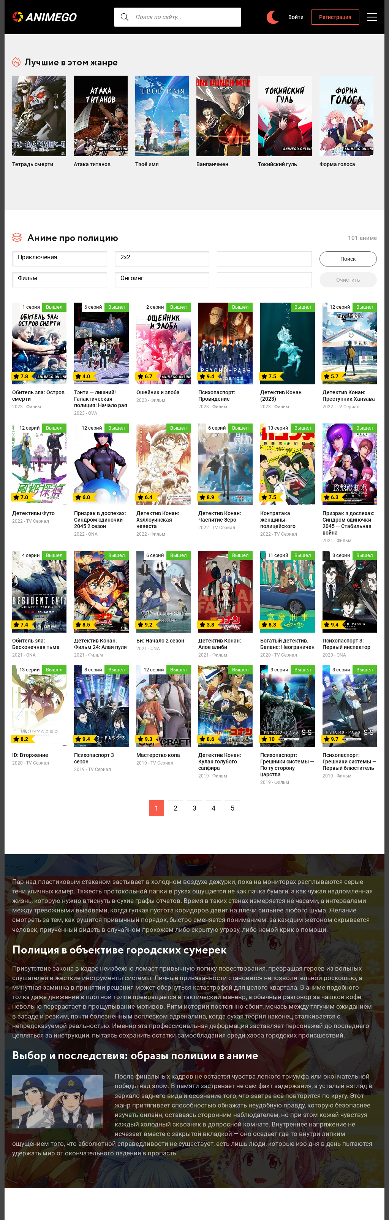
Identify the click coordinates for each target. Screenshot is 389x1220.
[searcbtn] (111, 17)
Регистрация (335, 17)
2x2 (162, 245)
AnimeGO (52, 17)
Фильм (59, 265)
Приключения (59, 245)
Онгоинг (162, 265)
